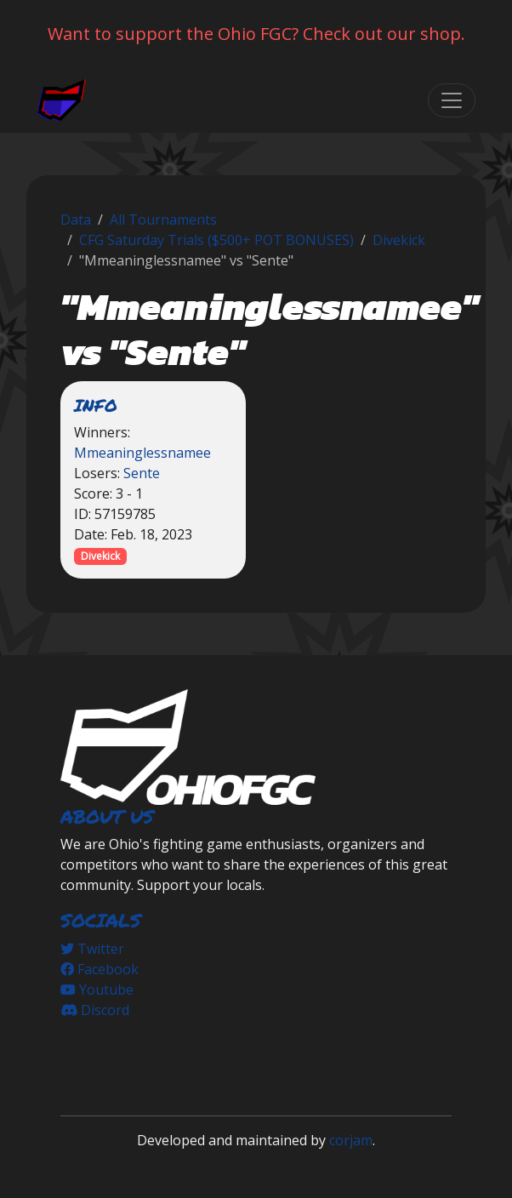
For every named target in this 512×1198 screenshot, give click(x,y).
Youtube (97, 989)
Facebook (99, 969)
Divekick (399, 240)
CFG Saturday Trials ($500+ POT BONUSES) (216, 240)
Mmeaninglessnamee (142, 452)
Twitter (92, 948)
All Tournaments (163, 219)
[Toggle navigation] (451, 100)
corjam (351, 1140)
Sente (141, 473)
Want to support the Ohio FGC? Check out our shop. (256, 33)
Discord (94, 1010)
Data (75, 219)
